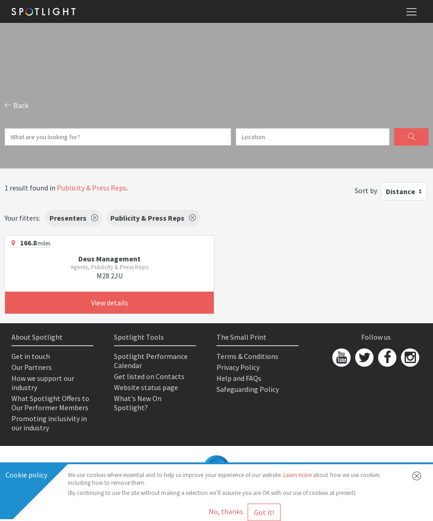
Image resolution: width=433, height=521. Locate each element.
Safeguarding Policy (247, 389)
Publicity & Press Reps (91, 187)
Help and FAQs (238, 378)
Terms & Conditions (247, 356)
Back (16, 105)
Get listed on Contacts (149, 376)
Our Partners (31, 367)
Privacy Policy (238, 367)
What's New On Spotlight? (138, 403)
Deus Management (109, 258)
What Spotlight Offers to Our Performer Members (50, 403)
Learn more (297, 475)
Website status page (146, 387)
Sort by (366, 190)
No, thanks (226, 511)
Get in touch (30, 356)
